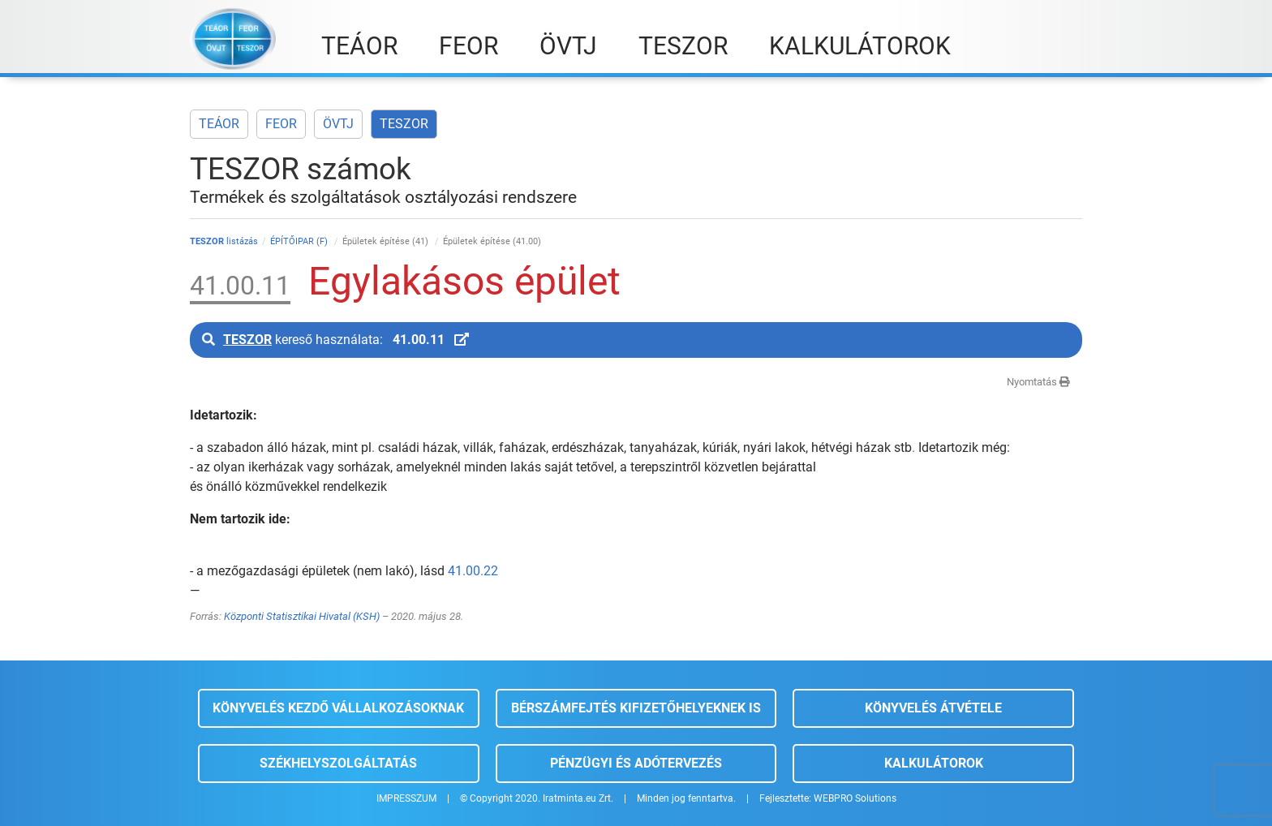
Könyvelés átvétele (933, 708)
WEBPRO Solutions (855, 798)
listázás (224, 241)
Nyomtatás (1038, 382)
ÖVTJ (338, 123)
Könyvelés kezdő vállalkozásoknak (338, 708)
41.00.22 (473, 571)
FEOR (281, 123)
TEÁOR (219, 123)
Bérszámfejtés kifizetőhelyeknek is (636, 708)
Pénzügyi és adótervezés (636, 763)
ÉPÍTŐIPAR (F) (300, 241)
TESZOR (404, 123)
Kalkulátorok (933, 763)
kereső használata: (335, 339)
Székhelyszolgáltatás (338, 763)
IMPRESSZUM (406, 798)
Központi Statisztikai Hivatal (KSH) (302, 616)
